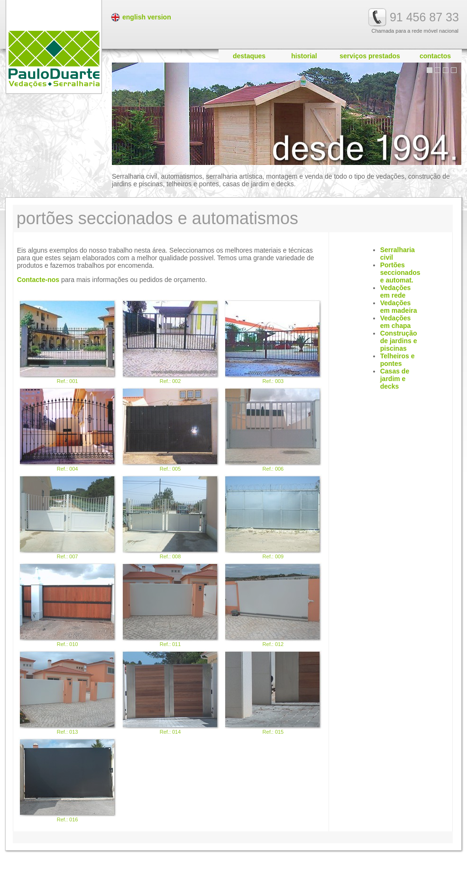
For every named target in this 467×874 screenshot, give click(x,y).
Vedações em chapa (395, 321)
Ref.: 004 (67, 429)
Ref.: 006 (273, 429)
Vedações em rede (395, 291)
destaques (249, 56)
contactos (435, 56)
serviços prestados (369, 56)
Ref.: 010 (67, 604)
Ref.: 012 (273, 604)
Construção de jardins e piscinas (398, 340)
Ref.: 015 (273, 692)
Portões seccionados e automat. (400, 272)
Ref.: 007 (67, 516)
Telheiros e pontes (397, 359)
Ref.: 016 (67, 779)
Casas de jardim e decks (394, 378)
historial (304, 56)
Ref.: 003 (273, 341)
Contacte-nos (38, 279)
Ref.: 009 (273, 516)
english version (146, 17)
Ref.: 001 (67, 341)
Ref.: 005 (170, 429)
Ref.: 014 (170, 692)
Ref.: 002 (170, 341)
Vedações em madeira (398, 306)
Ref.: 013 (67, 692)
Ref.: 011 (170, 604)
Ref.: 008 (170, 516)
